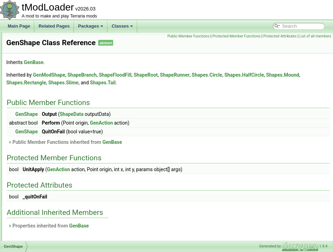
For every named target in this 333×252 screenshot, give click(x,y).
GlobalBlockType (39, 193)
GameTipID (33, 39)
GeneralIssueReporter (43, 93)
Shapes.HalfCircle (113, 82)
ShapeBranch (169, 75)
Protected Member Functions (305, 36)
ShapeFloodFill (202, 75)
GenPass (31, 124)
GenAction (33, 70)
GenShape (33, 140)
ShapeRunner (262, 75)
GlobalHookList (37, 224)
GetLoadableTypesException (50, 178)
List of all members (315, 44)
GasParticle (34, 55)
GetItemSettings (38, 170)
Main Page (19, 26)
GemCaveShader (39, 63)
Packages (90, 26)
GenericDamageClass (43, 109)
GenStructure (35, 155)
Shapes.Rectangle (191, 82)
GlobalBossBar (37, 201)
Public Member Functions (257, 36)
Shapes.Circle (294, 75)
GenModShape (37, 116)
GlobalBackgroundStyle (45, 186)
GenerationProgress (42, 101)
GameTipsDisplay (39, 47)
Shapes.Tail (267, 82)
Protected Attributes (280, 44)
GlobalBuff (33, 209)
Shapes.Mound (151, 82)
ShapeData (159, 114)
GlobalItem (33, 240)
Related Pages (54, 26)
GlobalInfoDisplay (39, 232)
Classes (122, 26)
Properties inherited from (135, 226)
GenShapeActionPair (42, 147)
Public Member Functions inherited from (152, 142)
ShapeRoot (233, 75)
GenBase (32, 78)
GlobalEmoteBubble (42, 217)
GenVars (31, 163)
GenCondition (36, 86)
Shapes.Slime (228, 82)
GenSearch (33, 132)
